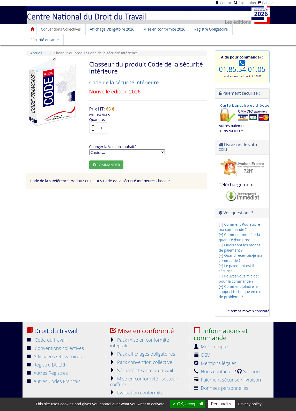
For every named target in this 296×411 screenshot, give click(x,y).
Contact (224, 2)
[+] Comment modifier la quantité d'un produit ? (239, 237)
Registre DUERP (46, 365)
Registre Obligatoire (211, 29)
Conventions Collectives (61, 29)
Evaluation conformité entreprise (136, 395)
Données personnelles (221, 388)
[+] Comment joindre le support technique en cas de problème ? (240, 291)
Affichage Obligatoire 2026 (112, 29)
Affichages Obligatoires (54, 356)
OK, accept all (188, 404)
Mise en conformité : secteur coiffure (143, 381)
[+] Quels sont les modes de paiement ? (239, 248)
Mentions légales (215, 363)
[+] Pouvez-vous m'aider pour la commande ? (239, 279)
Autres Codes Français (53, 381)
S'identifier (245, 2)
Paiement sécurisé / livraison (227, 380)
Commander (106, 164)
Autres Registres (47, 373)
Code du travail (46, 340)
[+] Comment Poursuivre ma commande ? (239, 227)
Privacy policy (250, 404)
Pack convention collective (141, 362)
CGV (202, 355)
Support (248, 371)
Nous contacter (214, 371)
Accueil (36, 52)
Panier (265, 2)
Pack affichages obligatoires (142, 354)
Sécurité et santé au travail (141, 370)
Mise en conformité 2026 (164, 29)
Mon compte (211, 346)
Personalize (222, 404)
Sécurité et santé (45, 39)
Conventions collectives (55, 348)
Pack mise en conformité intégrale (139, 343)
